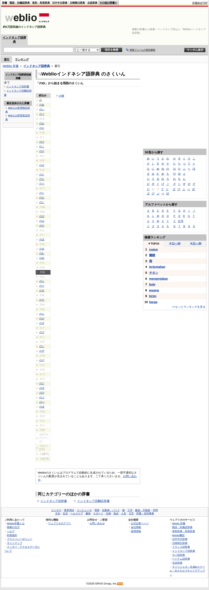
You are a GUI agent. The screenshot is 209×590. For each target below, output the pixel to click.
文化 (57, 513)
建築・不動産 (142, 510)
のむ (41, 253)
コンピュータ (84, 510)
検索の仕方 (13, 527)
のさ (41, 151)
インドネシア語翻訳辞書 (93, 501)
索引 (7, 59)
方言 (131, 513)
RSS (120, 584)
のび (41, 392)
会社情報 (136, 527)
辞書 (4, 2)
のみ (41, 248)
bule (152, 284)
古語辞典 (92, 2)
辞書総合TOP (200, 2)
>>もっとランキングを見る (188, 306)
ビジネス (56, 510)
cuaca (153, 249)
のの (41, 216)
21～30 (195, 243)
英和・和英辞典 (41, 2)
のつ (41, 183)
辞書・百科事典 (145, 513)
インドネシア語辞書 (53, 501)
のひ (41, 225)
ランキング (22, 59)
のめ (41, 258)
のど (41, 383)
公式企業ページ (140, 523)
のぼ (41, 406)
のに (41, 202)
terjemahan (157, 266)
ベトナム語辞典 (181, 558)
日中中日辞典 (59, 2)
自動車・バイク (111, 510)
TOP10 (153, 243)
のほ (41, 239)
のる (41, 290)
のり (41, 285)
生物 (108, 513)
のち (41, 179)
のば (41, 388)
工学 (130, 510)
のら (41, 281)
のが (41, 318)
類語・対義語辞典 (20, 2)
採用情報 (136, 531)
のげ (41, 332)
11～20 (174, 243)
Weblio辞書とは (16, 523)
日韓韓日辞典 (77, 2)
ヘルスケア (76, 513)
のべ (41, 402)
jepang (154, 290)
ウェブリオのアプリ (59, 523)
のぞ (41, 360)
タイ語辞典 (178, 555)
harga (153, 302)
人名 (123, 513)
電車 (97, 510)
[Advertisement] (195, 20)
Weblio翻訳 (178, 535)
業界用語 (69, 510)
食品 (116, 513)
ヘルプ (11, 531)
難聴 (152, 255)
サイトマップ (14, 543)
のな (41, 197)
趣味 (88, 513)
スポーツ (98, 513)
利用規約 (12, 535)
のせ (41, 165)
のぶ (41, 397)
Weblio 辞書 (11, 66)
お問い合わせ (97, 523)
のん (41, 313)
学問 (155, 510)
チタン (153, 272)
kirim (152, 296)
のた (41, 174)
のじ (41, 346)
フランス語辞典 (181, 546)
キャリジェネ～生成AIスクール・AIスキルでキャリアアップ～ (187, 570)
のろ (41, 299)
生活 (65, 513)
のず (41, 351)
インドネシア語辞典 (36, 66)
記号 (180, 221)
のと (41, 193)
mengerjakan (158, 278)
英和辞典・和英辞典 (183, 531)
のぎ (41, 323)
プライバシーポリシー (19, 539)
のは (41, 221)
